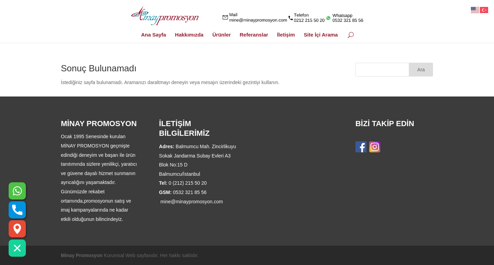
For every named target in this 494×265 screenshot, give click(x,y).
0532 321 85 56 (189, 192)
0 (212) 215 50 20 (188, 183)
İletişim (286, 35)
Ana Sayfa (153, 35)
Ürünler (221, 35)
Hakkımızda (189, 35)
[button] (17, 248)
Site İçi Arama (321, 35)
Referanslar (254, 35)
